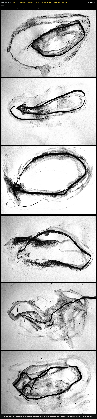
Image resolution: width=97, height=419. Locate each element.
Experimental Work (29, 2)
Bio (10, 2)
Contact (7, 2)
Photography (39, 2)
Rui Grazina (92, 2)
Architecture (15, 2)
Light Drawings (48, 2)
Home (2, 2)
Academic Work (57, 2)
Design (22, 2)
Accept (84, 416)
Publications (65, 2)
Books (71, 2)
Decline (89, 416)
